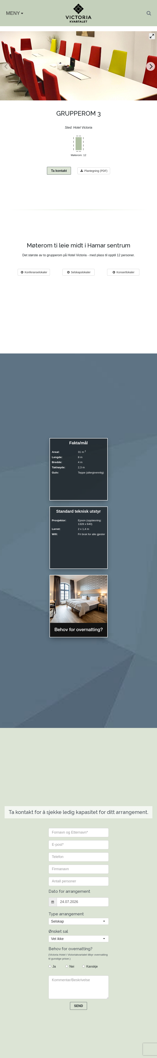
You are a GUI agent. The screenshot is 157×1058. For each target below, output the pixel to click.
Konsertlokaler (123, 272)
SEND (78, 1006)
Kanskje (90, 966)
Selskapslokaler (79, 272)
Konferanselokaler (33, 272)
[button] (13, 13)
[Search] (149, 13)
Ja (52, 966)
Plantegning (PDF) (93, 171)
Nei (69, 966)
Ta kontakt (59, 171)
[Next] (150, 66)
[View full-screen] (152, 36)
